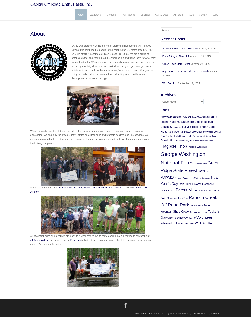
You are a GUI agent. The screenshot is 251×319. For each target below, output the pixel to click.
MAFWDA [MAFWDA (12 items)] (167, 179)
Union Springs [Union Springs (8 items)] (175, 219)
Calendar (145, 16)
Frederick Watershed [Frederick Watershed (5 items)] (197, 149)
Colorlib (195, 315)
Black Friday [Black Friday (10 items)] (200, 128)
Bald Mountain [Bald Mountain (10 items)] (204, 123)
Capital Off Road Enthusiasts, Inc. (61, 5)
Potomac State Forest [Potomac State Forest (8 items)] (207, 192)
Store (215, 16)
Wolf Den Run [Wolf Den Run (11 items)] (204, 225)
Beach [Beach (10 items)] (165, 128)
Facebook (75, 242)
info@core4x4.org (39, 242)
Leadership (95, 16)
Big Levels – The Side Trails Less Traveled (185, 73)
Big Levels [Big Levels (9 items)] (185, 128)
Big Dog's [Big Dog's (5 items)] (174, 129)
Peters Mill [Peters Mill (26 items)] (185, 192)
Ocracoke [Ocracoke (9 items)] (208, 185)
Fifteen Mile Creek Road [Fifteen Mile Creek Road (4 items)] (203, 143)
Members (111, 16)
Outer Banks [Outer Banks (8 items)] (168, 192)
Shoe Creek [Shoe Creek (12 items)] (181, 213)
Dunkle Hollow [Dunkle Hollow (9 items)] (169, 142)
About (81, 16)
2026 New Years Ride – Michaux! (180, 50)
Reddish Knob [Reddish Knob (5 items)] (196, 208)
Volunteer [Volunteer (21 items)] (204, 219)
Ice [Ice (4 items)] (208, 173)
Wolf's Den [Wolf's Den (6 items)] (188, 225)
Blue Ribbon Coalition (70, 189)
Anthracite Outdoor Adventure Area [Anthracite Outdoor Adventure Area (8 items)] (181, 118)
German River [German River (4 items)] (201, 166)
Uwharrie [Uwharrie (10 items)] (190, 219)
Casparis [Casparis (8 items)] (201, 133)
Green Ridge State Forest (176, 65)
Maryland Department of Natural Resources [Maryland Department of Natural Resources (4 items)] (192, 180)
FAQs (191, 16)
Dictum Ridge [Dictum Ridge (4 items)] (211, 138)
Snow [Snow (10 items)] (193, 213)
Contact (203, 16)
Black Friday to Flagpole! (175, 58)
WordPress (216, 315)
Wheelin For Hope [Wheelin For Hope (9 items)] (172, 225)
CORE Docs (161, 16)
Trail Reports (128, 16)
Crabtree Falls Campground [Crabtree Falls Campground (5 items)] (192, 138)
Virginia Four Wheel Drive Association (103, 189)
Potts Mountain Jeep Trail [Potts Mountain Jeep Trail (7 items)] (174, 200)
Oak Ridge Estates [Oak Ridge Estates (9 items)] (190, 185)
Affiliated (178, 16)
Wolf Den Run (169, 85)
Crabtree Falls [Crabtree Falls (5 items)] (172, 138)
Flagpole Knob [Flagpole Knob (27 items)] (174, 148)
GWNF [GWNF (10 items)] (202, 173)
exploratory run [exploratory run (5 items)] (185, 142)
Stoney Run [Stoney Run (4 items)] (202, 214)
